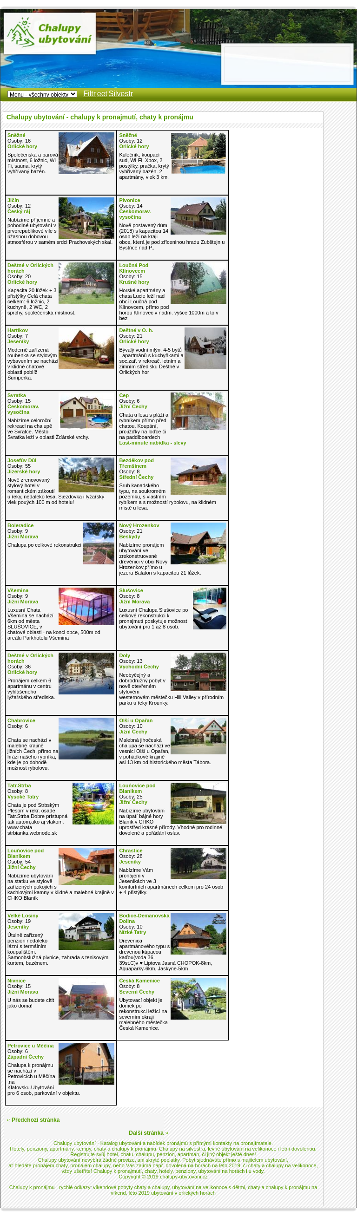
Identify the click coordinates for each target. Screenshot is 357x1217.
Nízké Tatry (132, 932)
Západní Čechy (25, 1057)
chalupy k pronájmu (134, 1149)
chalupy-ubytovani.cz (184, 1176)
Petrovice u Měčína (30, 1045)
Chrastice (130, 850)
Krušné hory (134, 282)
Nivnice (16, 980)
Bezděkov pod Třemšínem (136, 463)
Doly (124, 655)
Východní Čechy (139, 666)
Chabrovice (21, 720)
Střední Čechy (136, 477)
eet (102, 94)
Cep (124, 395)
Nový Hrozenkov (139, 525)
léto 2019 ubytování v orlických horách (172, 1193)
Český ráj (18, 211)
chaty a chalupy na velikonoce (282, 1165)
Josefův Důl (21, 460)
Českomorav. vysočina (135, 214)
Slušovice (131, 590)
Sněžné (16, 135)
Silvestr (121, 94)
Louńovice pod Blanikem (137, 788)
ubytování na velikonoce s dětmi (208, 1187)
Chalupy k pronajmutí (117, 1171)
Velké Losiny (23, 915)
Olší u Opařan (135, 720)
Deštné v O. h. (136, 330)
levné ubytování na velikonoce (242, 1149)
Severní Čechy (136, 992)
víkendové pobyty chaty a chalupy (131, 1187)
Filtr (89, 94)
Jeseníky (18, 341)
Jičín (13, 200)
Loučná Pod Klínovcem (133, 268)
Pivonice (129, 200)
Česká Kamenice (139, 980)
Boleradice (20, 525)
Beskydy (129, 536)
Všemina (17, 590)
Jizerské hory (23, 471)
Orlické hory (22, 146)
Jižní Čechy (133, 406)
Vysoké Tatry (23, 796)
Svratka (16, 395)
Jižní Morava (22, 536)
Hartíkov (17, 330)
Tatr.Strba (19, 785)
